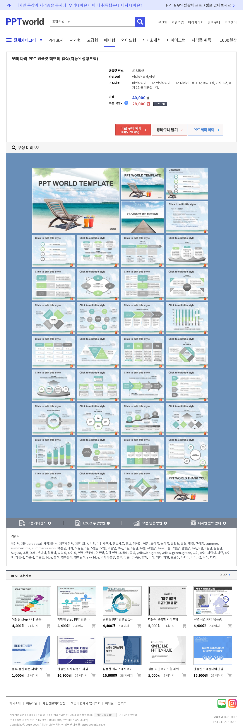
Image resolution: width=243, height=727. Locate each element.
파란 (220, 552)
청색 (57, 557)
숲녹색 (62, 552)
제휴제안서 (66, 543)
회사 (85, 543)
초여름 (155, 543)
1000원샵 (228, 40)
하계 (70, 548)
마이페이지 (196, 22)
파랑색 (211, 552)
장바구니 (214, 22)
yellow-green (171, 552)
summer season (44, 548)
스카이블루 (108, 557)
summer (212, 543)
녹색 (33, 552)
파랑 (203, 552)
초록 (26, 552)
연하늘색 (66, 557)
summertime (20, 548)
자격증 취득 (201, 40)
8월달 (208, 548)
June (160, 548)
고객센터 (230, 22)
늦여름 (165, 543)
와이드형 (128, 40)
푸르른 (135, 557)
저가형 (75, 40)
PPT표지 (55, 40)
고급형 (92, 40)
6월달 (134, 548)
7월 (168, 548)
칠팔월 (175, 543)
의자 (159, 557)
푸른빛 (40, 557)
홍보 (128, 543)
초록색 (123, 552)
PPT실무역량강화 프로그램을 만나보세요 (198, 5)
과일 (166, 557)
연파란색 (80, 557)
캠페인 (137, 543)
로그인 (162, 22)
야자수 (185, 557)
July (194, 548)
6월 (127, 548)
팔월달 (218, 548)
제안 (24, 543)
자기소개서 (151, 40)
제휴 (78, 543)
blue (49, 557)
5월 (87, 548)
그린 (196, 552)
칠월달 (185, 548)
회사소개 (15, 703)
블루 (119, 557)
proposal (35, 543)
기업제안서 (104, 543)
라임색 (72, 552)
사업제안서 (50, 543)
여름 (146, 543)
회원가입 (178, 22)
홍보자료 (118, 543)
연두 (81, 552)
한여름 (199, 543)
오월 (103, 548)
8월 (201, 548)
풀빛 (132, 552)
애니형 (109, 40)
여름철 (61, 548)
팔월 (191, 543)
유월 (143, 548)
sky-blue (93, 557)
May (120, 548)
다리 (213, 557)
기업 (92, 543)
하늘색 (19, 557)
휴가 (144, 557)
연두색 (89, 552)
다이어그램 (176, 40)
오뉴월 (79, 548)
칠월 (184, 543)
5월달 (95, 548)
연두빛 (100, 552)
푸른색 (30, 557)
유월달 (151, 548)
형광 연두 (112, 552)
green (186, 552)
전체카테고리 (23, 40)
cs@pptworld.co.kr (93, 724)
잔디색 (42, 552)
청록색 (52, 552)
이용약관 (32, 703)
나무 (194, 557)
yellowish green (148, 552)
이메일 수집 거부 (116, 703)
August (16, 552)
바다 (151, 557)
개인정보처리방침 (54, 703)
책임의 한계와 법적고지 (86, 703)
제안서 (15, 543)
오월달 (112, 548)
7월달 (176, 548)
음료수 (175, 557)
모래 (205, 557)
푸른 (127, 557)
